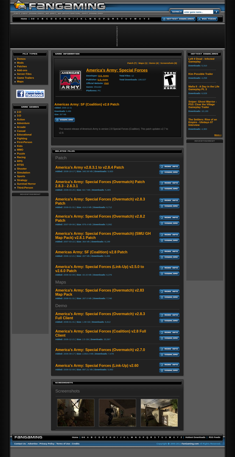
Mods (20, 62)
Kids (19, 146)
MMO (20, 149)
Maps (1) (142, 63)
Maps (20, 81)
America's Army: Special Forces (117, 70)
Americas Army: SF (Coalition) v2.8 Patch (91, 252)
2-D (19, 112)
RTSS (20, 164)
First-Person (24, 142)
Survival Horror (26, 183)
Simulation (23, 172)
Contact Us (20, 443)
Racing (21, 157)
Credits (75, 443)
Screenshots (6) (168, 63)
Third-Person (25, 187)
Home (24, 18)
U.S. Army (103, 75)
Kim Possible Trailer (200, 74)
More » (217, 135)
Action (21, 119)
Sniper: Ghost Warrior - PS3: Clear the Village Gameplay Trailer (202, 104)
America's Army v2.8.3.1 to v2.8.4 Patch (89, 167)
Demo (61, 305)
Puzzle (21, 153)
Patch (61, 157)
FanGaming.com (190, 443)
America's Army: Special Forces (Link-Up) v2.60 (96, 366)
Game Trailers (25, 77)
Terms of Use (63, 443)
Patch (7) (132, 63)
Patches (22, 66)
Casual (21, 131)
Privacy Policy (46, 443)
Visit (106, 83)
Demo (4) (154, 63)
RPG (19, 161)
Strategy (22, 180)
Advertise (33, 443)
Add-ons (22, 70)
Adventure (23, 123)
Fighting (22, 138)
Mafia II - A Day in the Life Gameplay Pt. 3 (203, 88)
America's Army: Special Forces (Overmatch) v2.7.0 (100, 350)
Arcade (21, 127)
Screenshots (67, 391)
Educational (24, 134)
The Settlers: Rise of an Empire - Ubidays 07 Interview (202, 122)
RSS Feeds (214, 437)
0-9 (32, 18)
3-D (19, 115)
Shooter (22, 168)
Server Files (24, 74)
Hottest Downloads (195, 437)
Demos (21, 58)
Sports (21, 176)
